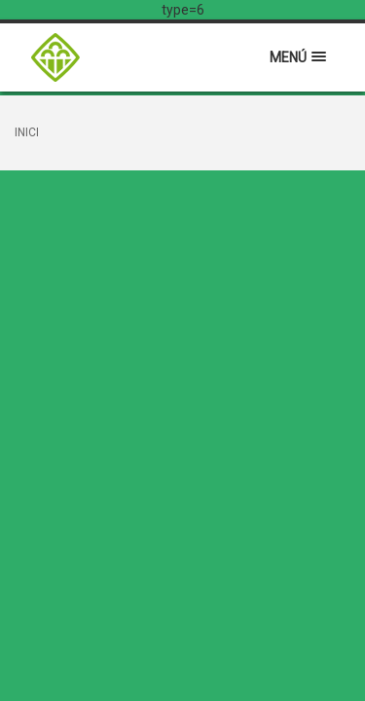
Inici (27, 132)
